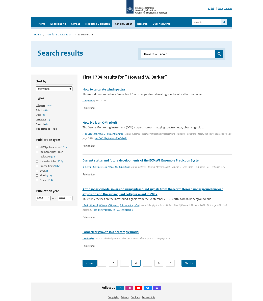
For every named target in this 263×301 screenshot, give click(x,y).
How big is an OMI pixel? (100, 123)
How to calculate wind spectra (104, 89)
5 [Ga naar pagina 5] (147, 263)
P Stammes (117, 133)
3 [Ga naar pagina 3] (124, 263)
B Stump (103, 205)
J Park (85, 205)
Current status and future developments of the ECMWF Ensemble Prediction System (142, 160)
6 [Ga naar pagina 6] (159, 263)
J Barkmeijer (97, 167)
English (211, 8)
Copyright (113, 297)
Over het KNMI (161, 23)
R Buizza (87, 167)
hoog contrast (225, 8)
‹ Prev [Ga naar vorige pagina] (89, 263)
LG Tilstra (106, 133)
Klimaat (75, 23)
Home (41, 23)
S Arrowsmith (126, 205)
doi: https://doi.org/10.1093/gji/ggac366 (113, 209)
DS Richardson (122, 167)
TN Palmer (109, 167)
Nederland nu (58, 23)
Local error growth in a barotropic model (111, 232)
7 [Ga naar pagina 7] (170, 263)
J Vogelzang (88, 100)
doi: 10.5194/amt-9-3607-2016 (111, 138)
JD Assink (93, 205)
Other (46, 180)
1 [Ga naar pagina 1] (102, 263)
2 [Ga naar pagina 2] (113, 263)
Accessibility (148, 297)
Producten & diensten (97, 23)
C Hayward (113, 205)
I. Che (136, 205)
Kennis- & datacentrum (59, 34)
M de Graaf (88, 133)
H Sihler (97, 133)
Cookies (135, 297)
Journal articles (51, 161)
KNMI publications (53, 147)
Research (142, 23)
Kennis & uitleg (123, 23)
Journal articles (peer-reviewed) (51, 154)
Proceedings (50, 166)
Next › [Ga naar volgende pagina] (189, 263)
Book (44, 170)
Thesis (46, 175)
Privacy (125, 297)
